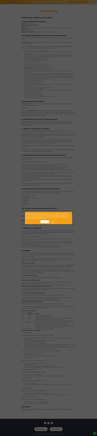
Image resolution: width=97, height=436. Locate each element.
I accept (45, 221)
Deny (53, 221)
